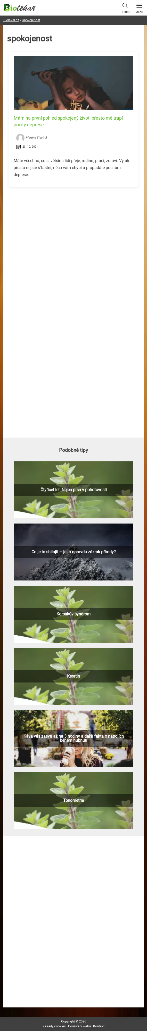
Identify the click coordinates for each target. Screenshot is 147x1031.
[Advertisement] (73, 227)
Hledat (125, 7)
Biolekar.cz (11, 20)
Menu (139, 7)
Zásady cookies (54, 1026)
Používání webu (79, 1026)
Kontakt (98, 1026)
